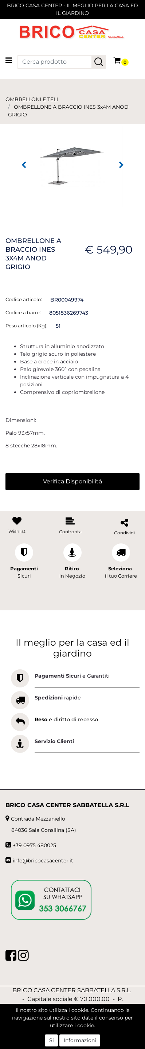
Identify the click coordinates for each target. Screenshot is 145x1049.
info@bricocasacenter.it (43, 860)
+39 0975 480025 (34, 845)
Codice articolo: (23, 299)
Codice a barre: (23, 312)
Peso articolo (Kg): (26, 325)
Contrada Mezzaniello (38, 818)
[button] (98, 62)
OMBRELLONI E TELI (31, 99)
